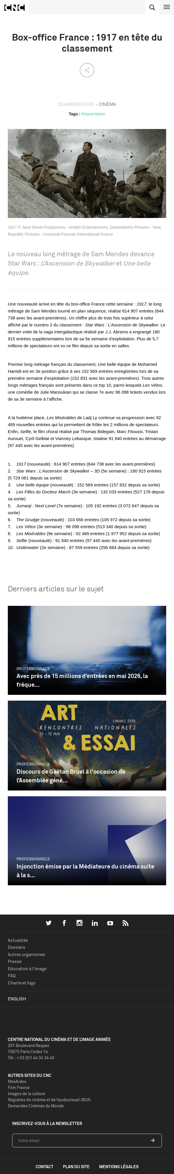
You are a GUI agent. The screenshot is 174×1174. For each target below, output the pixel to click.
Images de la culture (26, 1093)
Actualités (18, 940)
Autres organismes (26, 954)
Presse (14, 961)
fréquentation (93, 114)
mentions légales (119, 1166)
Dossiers (16, 947)
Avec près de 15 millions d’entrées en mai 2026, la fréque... (82, 680)
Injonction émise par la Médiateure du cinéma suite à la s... (85, 871)
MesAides (17, 1081)
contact (44, 1166)
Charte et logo (21, 983)
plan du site (76, 1166)
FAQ (12, 975)
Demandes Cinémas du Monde (36, 1105)
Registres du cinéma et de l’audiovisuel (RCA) (49, 1099)
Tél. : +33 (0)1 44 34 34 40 (31, 1057)
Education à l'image (27, 968)
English (17, 999)
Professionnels (33, 668)
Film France (19, 1087)
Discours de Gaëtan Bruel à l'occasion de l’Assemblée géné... (71, 776)
